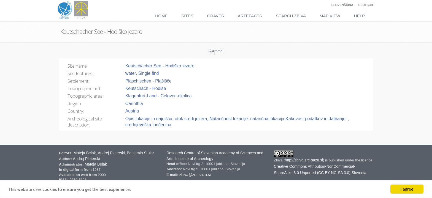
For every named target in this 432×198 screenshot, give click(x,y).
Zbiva (279, 160)
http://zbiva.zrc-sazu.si (304, 160)
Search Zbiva (291, 15)
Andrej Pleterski (111, 153)
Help (359, 15)
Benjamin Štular (140, 153)
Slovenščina (342, 5)
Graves (215, 15)
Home (161, 15)
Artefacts (250, 15)
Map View (330, 15)
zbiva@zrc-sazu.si (195, 174)
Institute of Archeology (194, 158)
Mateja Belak (85, 153)
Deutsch (365, 5)
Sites (187, 15)
